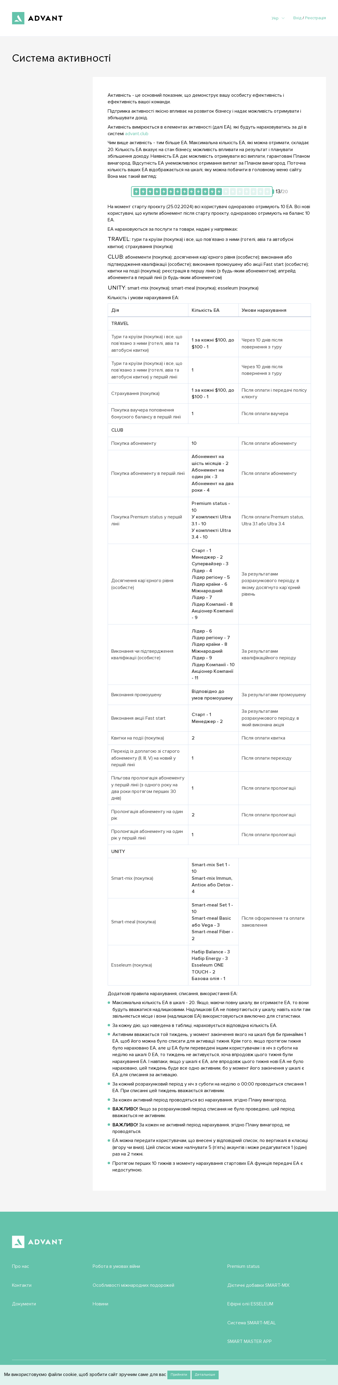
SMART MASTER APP (249, 1341)
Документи (24, 1304)
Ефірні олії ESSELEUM (250, 1304)
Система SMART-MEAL (251, 1323)
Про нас (20, 1266)
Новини (100, 1304)
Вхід (297, 17)
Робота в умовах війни (116, 1266)
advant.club (136, 134)
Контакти (21, 1285)
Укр (278, 18)
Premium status (243, 1266)
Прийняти (179, 1374)
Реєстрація (315, 17)
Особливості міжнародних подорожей (133, 1285)
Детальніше (205, 1374)
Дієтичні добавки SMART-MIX (258, 1285)
